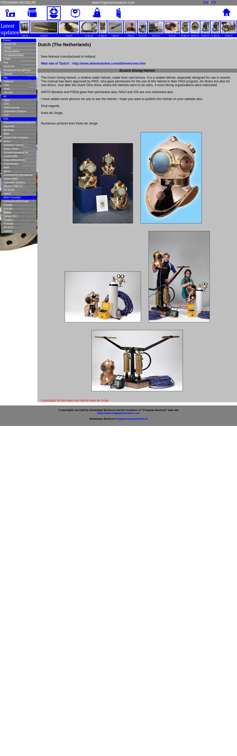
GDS (5, 103)
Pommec (8, 223)
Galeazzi (7, 81)
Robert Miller (10, 178)
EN (205, 2)
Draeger (7, 204)
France (6, 40)
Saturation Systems (13, 182)
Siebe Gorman (11, 107)
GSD (5, 85)
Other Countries (11, 197)
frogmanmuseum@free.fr (131, 418)
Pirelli (6, 88)
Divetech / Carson (13, 145)
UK (4, 96)
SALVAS (7, 92)
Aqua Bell (8, 126)
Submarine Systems (14, 111)
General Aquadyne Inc (15, 152)
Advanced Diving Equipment (18, 122)
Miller (6, 167)
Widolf (6, 193)
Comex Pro (9, 43)
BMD (5, 133)
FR (213, 2)
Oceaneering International (17, 174)
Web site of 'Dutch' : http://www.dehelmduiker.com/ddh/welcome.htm (93, 63)
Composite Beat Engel (15, 201)
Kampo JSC (9, 216)
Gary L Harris (10, 148)
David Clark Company (15, 137)
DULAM (7, 208)
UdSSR (7, 231)
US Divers (8, 189)
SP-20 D (7, 227)
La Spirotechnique (13, 55)
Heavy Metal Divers (13, 160)
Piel (5, 62)
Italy (5, 77)
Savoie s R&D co (12, 186)
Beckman (8, 130)
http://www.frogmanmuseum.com (118, 413)
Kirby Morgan (10, 163)
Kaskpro (7, 219)
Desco (6, 141)
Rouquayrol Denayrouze (16, 70)
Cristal (6, 47)
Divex (6, 100)
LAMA (6, 58)
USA (5, 118)
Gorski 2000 (9, 156)
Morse (6, 171)
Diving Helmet (10, 51)
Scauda (7, 73)
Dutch (6, 212)
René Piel (8, 66)
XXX (5, 115)
